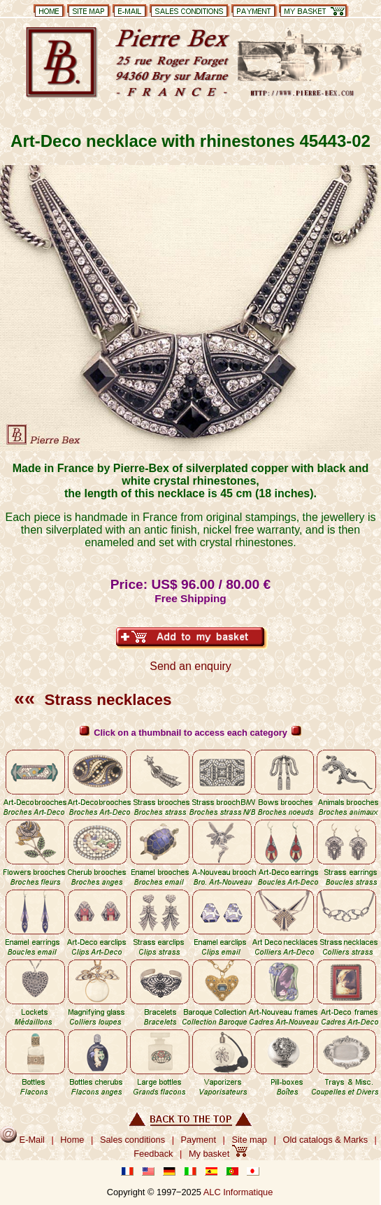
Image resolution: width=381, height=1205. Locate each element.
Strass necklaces (92, 699)
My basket (218, 1153)
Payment (199, 1139)
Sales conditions (132, 1139)
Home (72, 1139)
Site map (249, 1139)
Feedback (153, 1153)
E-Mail (22, 1139)
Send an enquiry (190, 666)
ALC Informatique (238, 1192)
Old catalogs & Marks (325, 1139)
